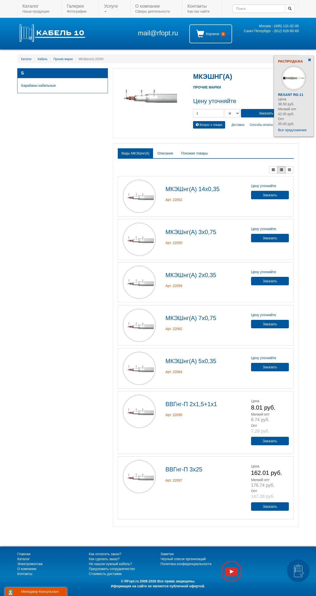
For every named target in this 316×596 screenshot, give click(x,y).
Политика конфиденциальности (186, 564)
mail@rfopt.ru (158, 33)
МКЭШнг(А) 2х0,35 (190, 275)
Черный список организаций (183, 559)
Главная (23, 554)
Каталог (26, 59)
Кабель (43, 59)
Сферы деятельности (152, 8)
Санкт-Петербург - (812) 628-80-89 (271, 31)
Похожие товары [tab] (194, 153)
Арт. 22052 (173, 200)
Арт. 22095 (173, 415)
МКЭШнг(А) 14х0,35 (192, 189)
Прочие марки (63, 59)
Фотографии (76, 8)
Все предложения (292, 130)
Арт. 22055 (173, 243)
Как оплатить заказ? (105, 554)
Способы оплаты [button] (261, 125)
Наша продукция (35, 8)
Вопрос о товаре (209, 125)
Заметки (167, 554)
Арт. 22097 (173, 480)
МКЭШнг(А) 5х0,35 (190, 361)
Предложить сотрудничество (112, 569)
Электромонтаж (29, 564)
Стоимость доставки (105, 574)
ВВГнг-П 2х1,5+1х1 (191, 404)
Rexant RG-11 (290, 95)
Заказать (270, 195)
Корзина (211, 34)
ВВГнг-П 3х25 (183, 469)
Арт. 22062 (173, 329)
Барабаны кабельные (38, 86)
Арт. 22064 (173, 372)
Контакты (24, 574)
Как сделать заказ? (104, 559)
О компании (26, 569)
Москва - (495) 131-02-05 (279, 26)
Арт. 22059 (173, 286)
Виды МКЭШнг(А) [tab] (135, 153)
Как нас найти (198, 8)
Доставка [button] (238, 125)
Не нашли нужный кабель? (110, 564)
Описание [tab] (165, 153)
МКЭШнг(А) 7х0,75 (190, 318)
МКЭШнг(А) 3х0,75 (190, 232)
